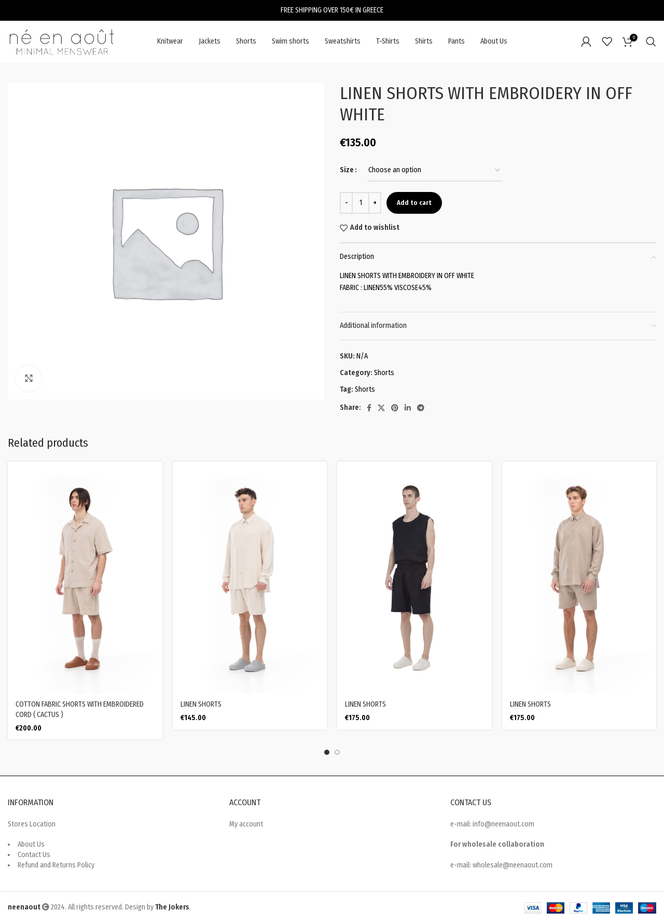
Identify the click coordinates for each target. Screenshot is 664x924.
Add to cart (414, 202)
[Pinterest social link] (395, 408)
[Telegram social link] (420, 408)
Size (347, 170)
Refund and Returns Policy (56, 865)
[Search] (651, 41)
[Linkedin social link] (408, 408)
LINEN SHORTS (201, 704)
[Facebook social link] (369, 408)
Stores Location (32, 824)
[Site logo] (62, 41)
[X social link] (381, 408)
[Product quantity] (360, 203)
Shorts (384, 372)
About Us (31, 844)
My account (246, 824)
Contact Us (34, 854)
